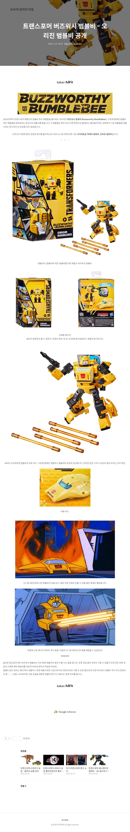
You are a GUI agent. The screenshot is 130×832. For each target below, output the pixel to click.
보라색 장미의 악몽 (22, 9)
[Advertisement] (65, 711)
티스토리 (65, 820)
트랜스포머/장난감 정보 (73, 43)
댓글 (23, 786)
